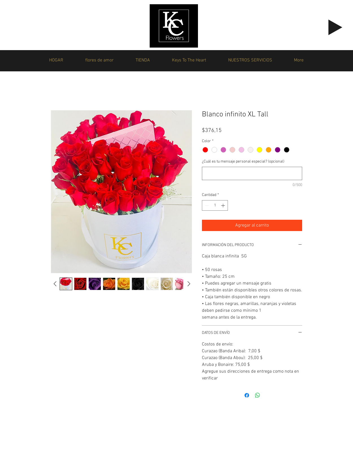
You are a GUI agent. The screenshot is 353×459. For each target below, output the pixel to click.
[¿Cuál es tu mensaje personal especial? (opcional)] (252, 173)
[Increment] (223, 205)
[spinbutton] (215, 205)
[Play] (335, 27)
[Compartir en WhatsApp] (257, 395)
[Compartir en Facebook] (246, 395)
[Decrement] (206, 205)
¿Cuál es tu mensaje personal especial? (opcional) (243, 161)
